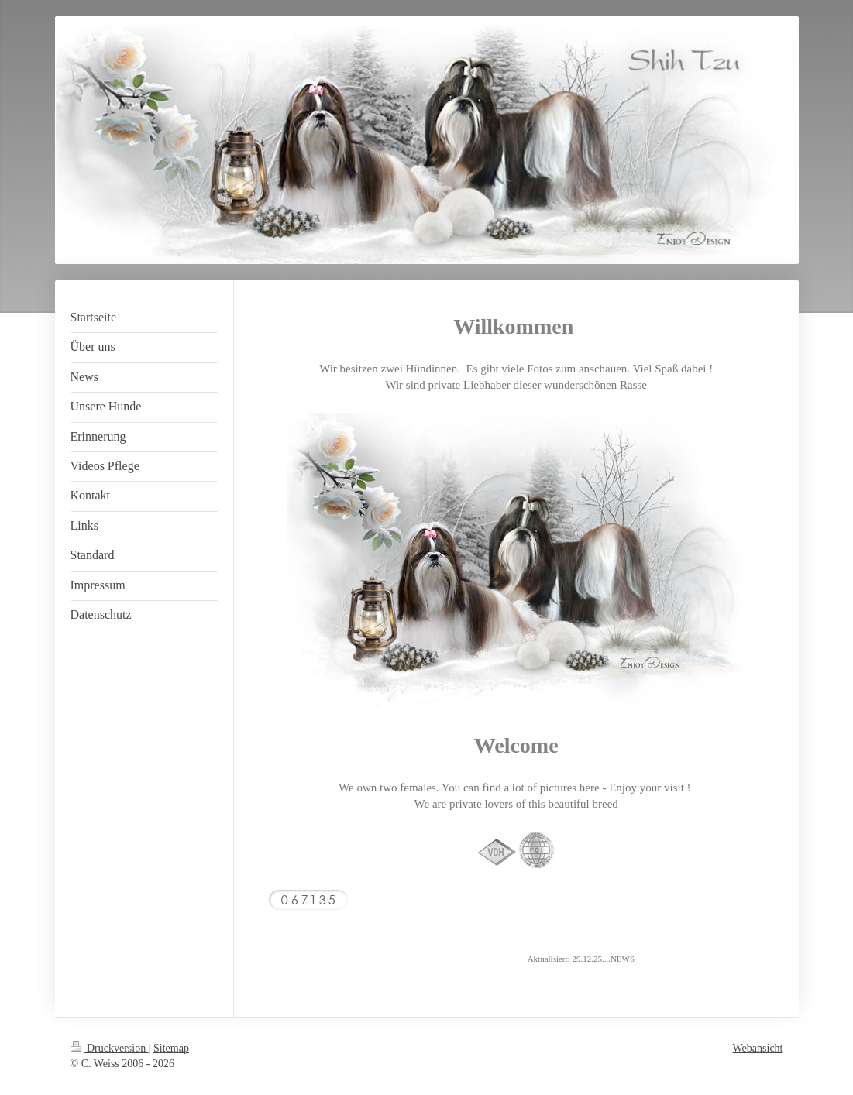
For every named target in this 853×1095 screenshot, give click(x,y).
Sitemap (171, 1048)
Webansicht (758, 1048)
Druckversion (110, 1048)
